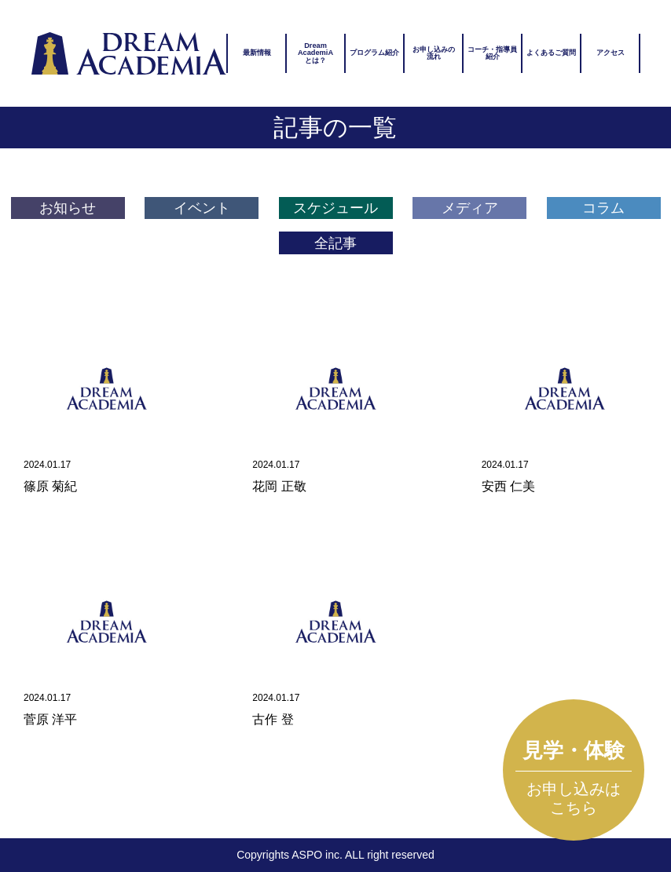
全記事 (335, 243)
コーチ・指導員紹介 (492, 53)
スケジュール (335, 208)
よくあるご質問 (551, 53)
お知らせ (67, 208)
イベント (202, 208)
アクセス (610, 53)
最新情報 (257, 53)
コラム (603, 208)
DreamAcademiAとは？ (315, 53)
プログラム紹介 (374, 53)
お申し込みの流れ (433, 53)
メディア (470, 208)
